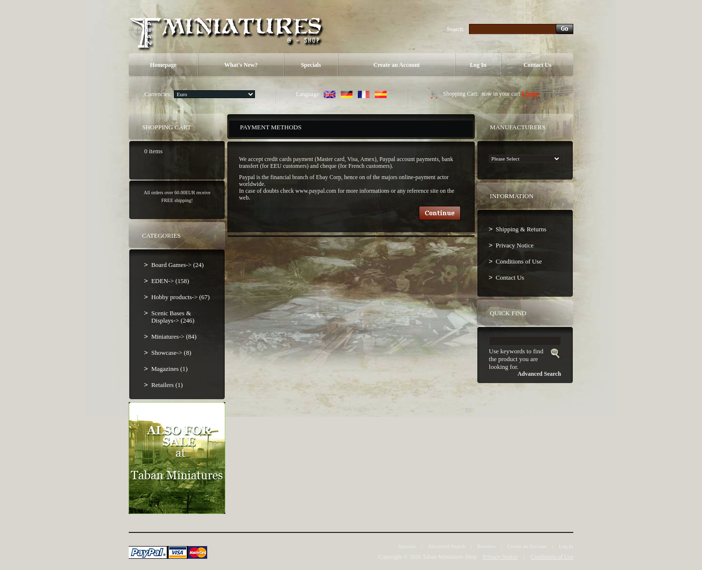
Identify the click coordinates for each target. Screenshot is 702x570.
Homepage (163, 64)
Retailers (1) (167, 384)
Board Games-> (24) (177, 264)
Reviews (486, 546)
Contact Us (537, 64)
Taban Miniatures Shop (450, 556)
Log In (478, 64)
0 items (530, 93)
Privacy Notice (515, 245)
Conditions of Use (519, 261)
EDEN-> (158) (170, 281)
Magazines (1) (169, 368)
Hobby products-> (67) (180, 297)
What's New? (240, 64)
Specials (311, 64)
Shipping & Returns (521, 229)
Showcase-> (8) (171, 352)
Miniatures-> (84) (173, 336)
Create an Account (396, 64)
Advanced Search (446, 546)
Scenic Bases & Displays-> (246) (173, 316)
